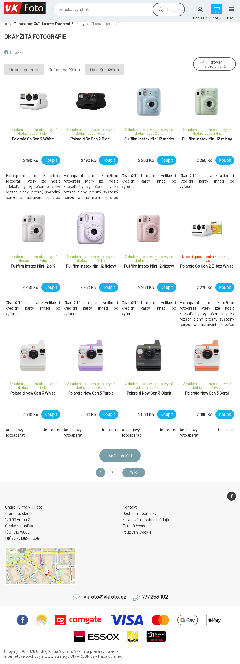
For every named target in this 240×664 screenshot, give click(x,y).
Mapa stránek (110, 656)
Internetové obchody (22, 656)
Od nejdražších (104, 69)
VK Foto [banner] (28, 8)
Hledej (170, 9)
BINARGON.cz (82, 656)
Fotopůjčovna (134, 525)
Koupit (51, 160)
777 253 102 (155, 597)
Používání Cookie (137, 532)
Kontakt (129, 506)
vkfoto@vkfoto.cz (105, 597)
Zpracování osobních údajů (145, 519)
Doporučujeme (23, 69)
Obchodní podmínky (139, 513)
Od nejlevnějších (64, 69)
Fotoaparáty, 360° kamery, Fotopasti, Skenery (49, 24)
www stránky (56, 656)
